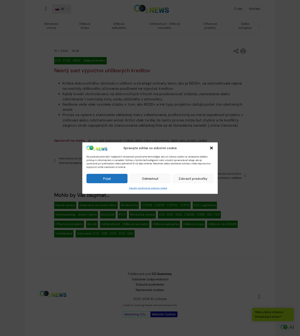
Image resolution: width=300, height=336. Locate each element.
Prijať (107, 178)
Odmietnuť (150, 178)
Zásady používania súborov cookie (148, 188)
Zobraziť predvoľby (193, 178)
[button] (211, 148)
